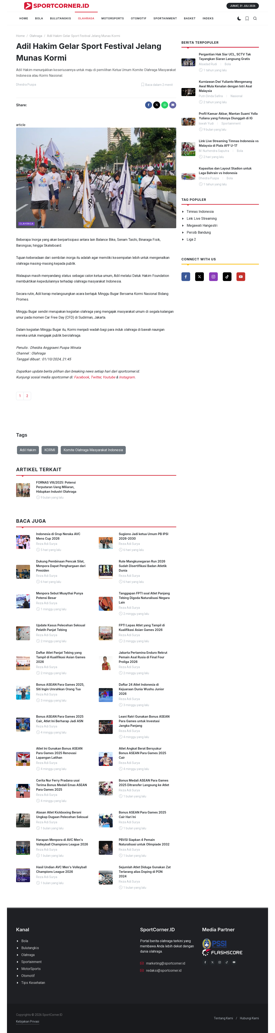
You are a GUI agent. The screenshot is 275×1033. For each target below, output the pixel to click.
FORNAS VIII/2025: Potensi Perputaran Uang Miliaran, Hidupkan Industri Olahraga (56, 487)
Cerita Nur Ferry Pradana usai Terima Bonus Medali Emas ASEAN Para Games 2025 (61, 784)
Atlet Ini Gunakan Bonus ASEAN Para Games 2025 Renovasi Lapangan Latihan (59, 753)
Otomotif (28, 976)
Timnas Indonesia (200, 212)
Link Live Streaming (202, 218)
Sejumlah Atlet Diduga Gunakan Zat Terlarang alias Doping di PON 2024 (145, 871)
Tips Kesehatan (33, 983)
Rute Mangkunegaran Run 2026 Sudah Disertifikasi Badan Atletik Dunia (143, 565)
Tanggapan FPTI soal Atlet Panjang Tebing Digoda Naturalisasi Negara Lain (144, 597)
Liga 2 (191, 239)
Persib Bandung (199, 232)
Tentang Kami (223, 1018)
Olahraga (36, 36)
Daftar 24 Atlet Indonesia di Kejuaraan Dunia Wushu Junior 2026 (141, 689)
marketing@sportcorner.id (162, 963)
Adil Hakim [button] (28, 450)
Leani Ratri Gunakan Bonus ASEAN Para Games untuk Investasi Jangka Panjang (144, 721)
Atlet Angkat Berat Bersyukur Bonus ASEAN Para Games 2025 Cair (142, 753)
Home (20, 36)
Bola (24, 941)
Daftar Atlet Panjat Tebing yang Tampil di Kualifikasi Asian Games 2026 (60, 657)
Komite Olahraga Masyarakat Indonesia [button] (93, 450)
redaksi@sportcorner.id (160, 970)
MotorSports (31, 969)
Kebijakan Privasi (27, 1021)
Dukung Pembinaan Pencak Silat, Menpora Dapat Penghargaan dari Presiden (61, 565)
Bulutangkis (30, 948)
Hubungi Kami (249, 1018)
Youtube (108, 377)
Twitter (96, 377)
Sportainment (31, 962)
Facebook (81, 377)
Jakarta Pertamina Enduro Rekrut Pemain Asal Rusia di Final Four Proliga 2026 (143, 657)
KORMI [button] (49, 450)
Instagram (127, 377)
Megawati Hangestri (202, 225)
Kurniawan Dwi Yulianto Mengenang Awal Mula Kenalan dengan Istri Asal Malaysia (225, 86)
